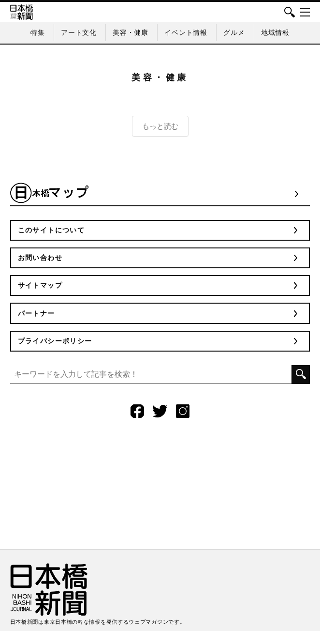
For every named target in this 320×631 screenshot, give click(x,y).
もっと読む (160, 126)
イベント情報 (185, 32)
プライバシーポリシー (55, 341)
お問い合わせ (40, 258)
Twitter (160, 411)
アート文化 (79, 32)
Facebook (137, 411)
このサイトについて (51, 230)
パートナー (36, 313)
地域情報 (275, 32)
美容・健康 (130, 32)
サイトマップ (40, 285)
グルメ (234, 32)
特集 (37, 32)
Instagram (182, 411)
